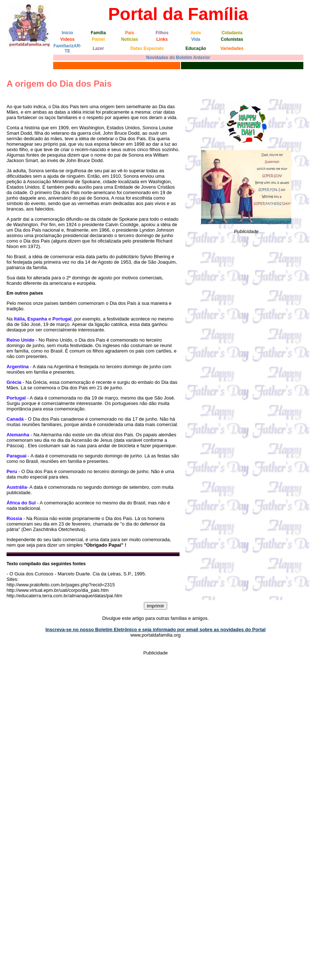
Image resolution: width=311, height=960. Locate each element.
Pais (129, 32)
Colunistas (232, 39)
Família (98, 32)
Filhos (162, 32)
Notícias (129, 39)
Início (67, 32)
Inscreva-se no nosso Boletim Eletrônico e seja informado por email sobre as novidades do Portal (156, 629)
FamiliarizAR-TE (68, 48)
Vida (195, 39)
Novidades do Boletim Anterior (178, 57)
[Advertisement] (246, 291)
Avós (195, 32)
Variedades (231, 48)
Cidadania (231, 32)
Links (162, 39)
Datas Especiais (147, 48)
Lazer (98, 48)
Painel (98, 39)
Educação (195, 48)
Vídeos (67, 39)
